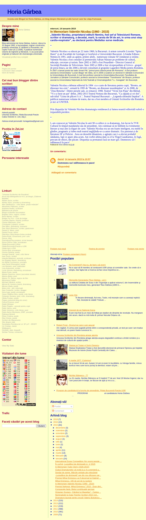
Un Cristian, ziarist (9, 326)
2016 (55, 422)
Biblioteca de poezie (10, 210)
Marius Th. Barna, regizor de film (15, 278)
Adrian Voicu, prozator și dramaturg (16, 202)
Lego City (73, 295)
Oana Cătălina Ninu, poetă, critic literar (17, 294)
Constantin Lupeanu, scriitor (13, 224)
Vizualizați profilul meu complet (15, 57)
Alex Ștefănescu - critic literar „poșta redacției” (20, 204)
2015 (55, 425)
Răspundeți (64, 166)
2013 (55, 503)
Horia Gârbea (24, 11)
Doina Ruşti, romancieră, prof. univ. (16, 236)
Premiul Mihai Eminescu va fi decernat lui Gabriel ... (78, 478)
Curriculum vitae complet (12, 71)
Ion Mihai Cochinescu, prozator (14, 262)
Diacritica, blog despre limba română (16, 234)
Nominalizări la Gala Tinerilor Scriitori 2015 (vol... (76, 495)
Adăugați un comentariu (63, 172)
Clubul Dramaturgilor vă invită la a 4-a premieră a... (77, 470)
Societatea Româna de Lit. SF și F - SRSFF (19, 324)
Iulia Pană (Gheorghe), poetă (13, 264)
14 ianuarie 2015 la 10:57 (78, 159)
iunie (58, 444)
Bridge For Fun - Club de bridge (14, 218)
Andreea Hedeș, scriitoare (12, 208)
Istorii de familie (8, 73)
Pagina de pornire (97, 249)
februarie (60, 456)
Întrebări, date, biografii (11, 330)
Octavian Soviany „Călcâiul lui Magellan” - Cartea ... (78, 492)
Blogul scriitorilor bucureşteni (13, 212)
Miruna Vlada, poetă (10, 286)
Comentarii (58, 411)
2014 (55, 500)
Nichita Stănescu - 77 (78, 375)
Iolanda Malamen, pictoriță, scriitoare (16, 258)
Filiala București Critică (11, 244)
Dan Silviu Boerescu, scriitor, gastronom (18, 228)
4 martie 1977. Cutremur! (80, 360)
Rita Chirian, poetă (9, 318)
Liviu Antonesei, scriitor (11, 268)
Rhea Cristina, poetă (10, 316)
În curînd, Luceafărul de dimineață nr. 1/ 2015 (75, 464)
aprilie (59, 450)
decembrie (61, 428)
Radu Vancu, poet (9, 308)
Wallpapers (6, 328)
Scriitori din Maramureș (11, 320)
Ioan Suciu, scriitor (9, 256)
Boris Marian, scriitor (10, 216)
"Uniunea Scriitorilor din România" (15, 194)
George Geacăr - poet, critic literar (15, 254)
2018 (55, 419)
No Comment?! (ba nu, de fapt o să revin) (87, 265)
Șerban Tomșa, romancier (12, 332)
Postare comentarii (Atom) (74, 254)
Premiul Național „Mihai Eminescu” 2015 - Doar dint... (78, 486)
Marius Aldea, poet (9, 276)
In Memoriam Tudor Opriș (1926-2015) (72, 467)
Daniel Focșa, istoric (10, 232)
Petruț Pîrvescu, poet (10, 302)
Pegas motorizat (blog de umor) (14, 300)
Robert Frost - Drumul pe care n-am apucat (75, 325)
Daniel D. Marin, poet (10, 230)
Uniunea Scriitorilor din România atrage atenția (77, 335)
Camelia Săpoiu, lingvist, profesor (15, 220)
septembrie (61, 436)
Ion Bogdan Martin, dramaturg (14, 260)
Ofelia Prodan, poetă (10, 298)
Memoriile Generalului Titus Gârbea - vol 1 (87, 280)
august (59, 439)
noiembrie (60, 430)
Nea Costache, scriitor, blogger (14, 290)
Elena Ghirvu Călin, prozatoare (14, 242)
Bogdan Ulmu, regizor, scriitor (14, 214)
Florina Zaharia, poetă (11, 252)
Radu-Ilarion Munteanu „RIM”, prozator (17, 312)
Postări (56, 406)
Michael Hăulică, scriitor (11, 282)
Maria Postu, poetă (9, 272)
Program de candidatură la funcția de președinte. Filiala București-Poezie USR (91, 390)
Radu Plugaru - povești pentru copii (16, 306)
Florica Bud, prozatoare (11, 250)
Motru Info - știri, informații (12, 288)
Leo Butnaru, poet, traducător (13, 266)
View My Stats (8, 346)
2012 (55, 506)
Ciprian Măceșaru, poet (11, 222)
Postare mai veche (135, 249)
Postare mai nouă (58, 249)
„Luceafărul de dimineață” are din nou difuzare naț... (78, 475)
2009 (55, 514)
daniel (61, 159)
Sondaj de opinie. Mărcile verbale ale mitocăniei (76, 472)
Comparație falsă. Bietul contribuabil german (75, 489)
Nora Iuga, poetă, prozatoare (13, 292)
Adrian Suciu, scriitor (10, 200)
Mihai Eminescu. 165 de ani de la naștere (73, 481)
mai (58, 447)
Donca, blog (7, 238)
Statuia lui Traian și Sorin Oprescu (84, 345)
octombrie (60, 433)
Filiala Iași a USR (9, 248)
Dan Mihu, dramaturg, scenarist (14, 226)
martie (59, 453)
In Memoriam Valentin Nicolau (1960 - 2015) (74, 484)
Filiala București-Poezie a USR (14, 246)
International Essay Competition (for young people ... (78, 461)
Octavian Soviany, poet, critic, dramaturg (18, 296)
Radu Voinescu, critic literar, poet (15, 310)
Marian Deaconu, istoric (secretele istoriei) (19, 274)
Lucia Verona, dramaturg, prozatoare (16, 270)
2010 (55, 511)
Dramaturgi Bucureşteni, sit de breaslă (17, 240)
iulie (58, 442)
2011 (55, 509)
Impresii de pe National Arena (82, 310)
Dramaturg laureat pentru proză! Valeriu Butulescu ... (78, 498)
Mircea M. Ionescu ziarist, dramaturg (16, 284)
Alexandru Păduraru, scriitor (13, 206)
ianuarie (59, 458)
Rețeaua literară (8, 314)
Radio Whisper (8, 304)
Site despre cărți (8, 322)
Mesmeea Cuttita (9, 280)
